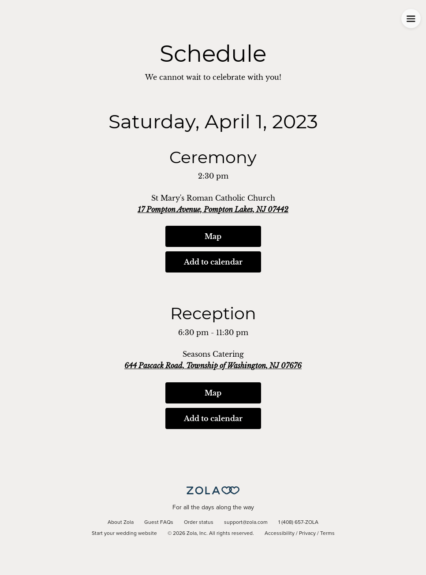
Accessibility (280, 533)
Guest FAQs (158, 522)
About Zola (121, 522)
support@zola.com (246, 522)
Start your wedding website (124, 533)
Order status (198, 522)
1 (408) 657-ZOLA (298, 522)
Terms (327, 533)
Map (213, 236)
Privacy (307, 533)
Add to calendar (213, 262)
